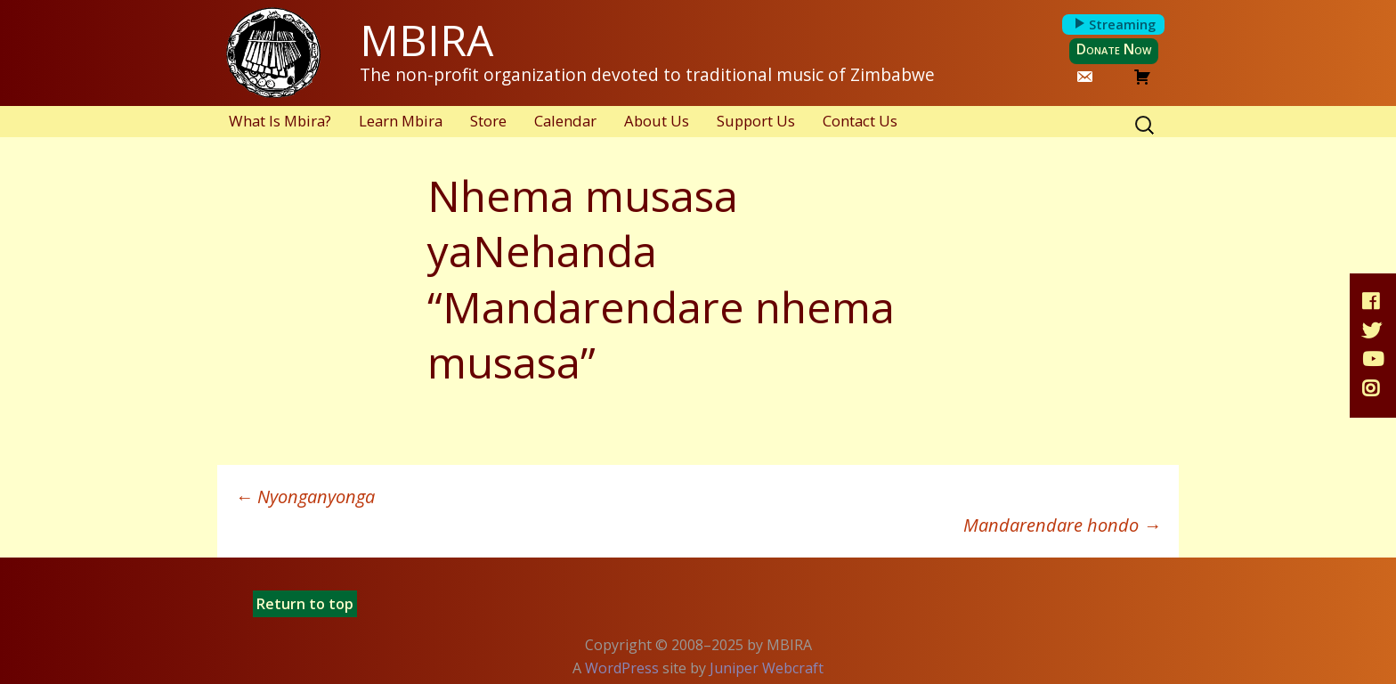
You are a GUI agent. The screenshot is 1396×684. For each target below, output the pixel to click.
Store (488, 120)
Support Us (756, 120)
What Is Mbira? (280, 120)
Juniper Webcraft (767, 668)
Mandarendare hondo (1062, 525)
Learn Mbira (400, 120)
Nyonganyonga (305, 496)
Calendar (565, 120)
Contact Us (860, 120)
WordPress (622, 668)
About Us (656, 120)
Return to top (304, 604)
